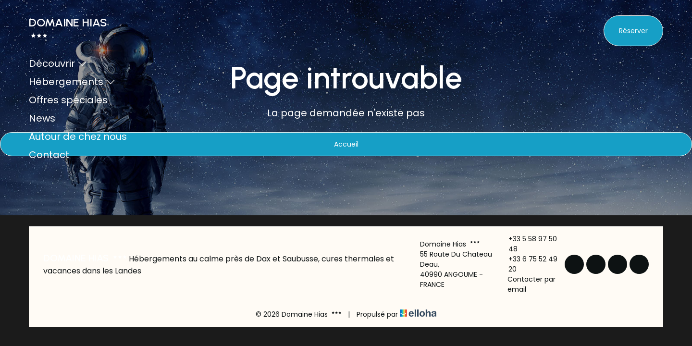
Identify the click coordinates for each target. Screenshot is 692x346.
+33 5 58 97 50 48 (527, 244)
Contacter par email (527, 284)
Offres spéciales (68, 100)
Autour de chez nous (78, 136)
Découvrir (58, 63)
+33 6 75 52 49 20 (527, 264)
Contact (49, 154)
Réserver (633, 31)
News (42, 118)
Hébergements (72, 81)
